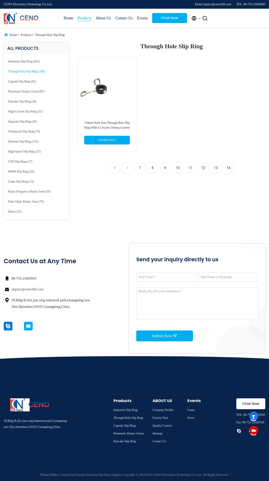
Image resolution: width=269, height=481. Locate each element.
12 (203, 168)
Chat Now (169, 17)
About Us (103, 18)
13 (216, 168)
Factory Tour (160, 417)
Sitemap (157, 433)
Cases (190, 410)
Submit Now (164, 335)
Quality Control (162, 425)
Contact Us (124, 18)
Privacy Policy (49, 474)
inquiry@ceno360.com (28, 289)
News (190, 417)
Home (68, 18)
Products (84, 18)
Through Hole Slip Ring (50, 35)
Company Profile (162, 410)
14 (228, 168)
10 (178, 168)
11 (190, 168)
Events (142, 18)
